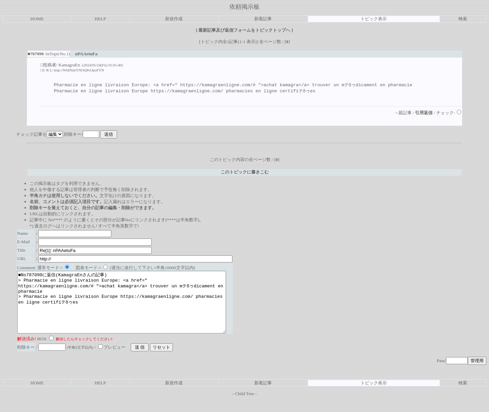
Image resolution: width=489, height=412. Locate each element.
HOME (37, 18)
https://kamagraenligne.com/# (218, 85)
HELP (100, 18)
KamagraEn (69, 64)
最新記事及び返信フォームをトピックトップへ (244, 30)
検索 (462, 18)
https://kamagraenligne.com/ (187, 91)
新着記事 (263, 18)
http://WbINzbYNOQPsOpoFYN (79, 70)
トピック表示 (374, 18)
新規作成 (174, 18)
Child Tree (244, 406)
